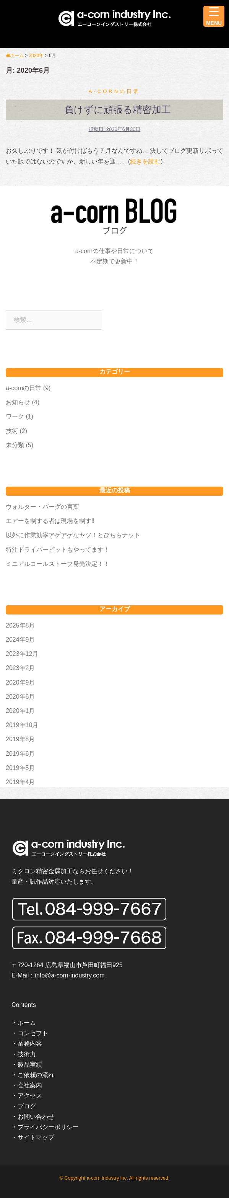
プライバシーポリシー (48, 1127)
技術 (12, 431)
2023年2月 (20, 668)
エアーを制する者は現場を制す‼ (50, 521)
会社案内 (30, 1085)
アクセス (30, 1095)
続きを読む (145, 161)
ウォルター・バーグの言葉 (42, 506)
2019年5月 (20, 768)
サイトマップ (36, 1137)
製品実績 (30, 1064)
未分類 (15, 445)
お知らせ (18, 402)
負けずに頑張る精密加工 (117, 109)
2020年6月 (20, 696)
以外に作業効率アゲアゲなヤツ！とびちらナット (73, 535)
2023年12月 (22, 653)
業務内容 (30, 1043)
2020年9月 (20, 682)
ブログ (27, 1106)
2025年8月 (20, 625)
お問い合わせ (36, 1116)
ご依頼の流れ (36, 1075)
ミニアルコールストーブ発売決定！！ (58, 564)
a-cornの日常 (114, 91)
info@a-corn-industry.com (69, 975)
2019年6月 (20, 753)
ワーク (15, 416)
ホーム (27, 1023)
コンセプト (33, 1033)
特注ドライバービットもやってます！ (58, 549)
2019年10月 (22, 725)
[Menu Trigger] (213, 16)
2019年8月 (20, 739)
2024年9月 (20, 639)
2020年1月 (20, 711)
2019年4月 (20, 782)
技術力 (27, 1054)
